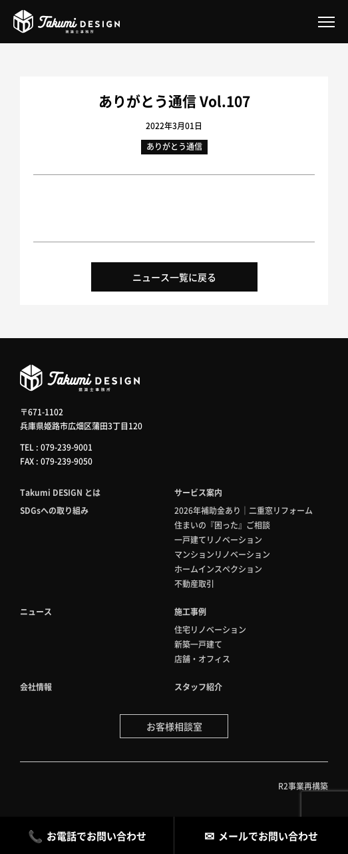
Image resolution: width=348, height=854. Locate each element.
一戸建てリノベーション (218, 539)
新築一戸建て (198, 644)
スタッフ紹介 (198, 686)
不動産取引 (194, 583)
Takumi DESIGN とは (60, 492)
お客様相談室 (174, 726)
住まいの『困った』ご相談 (222, 525)
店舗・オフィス (202, 658)
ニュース (36, 611)
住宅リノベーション (210, 629)
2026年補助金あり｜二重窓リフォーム (243, 510)
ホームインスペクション (218, 568)
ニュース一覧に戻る (174, 277)
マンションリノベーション (222, 554)
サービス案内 (198, 492)
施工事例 (190, 611)
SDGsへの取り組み (54, 510)
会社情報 (36, 686)
